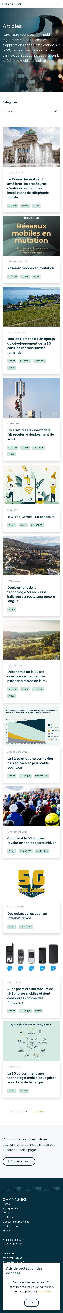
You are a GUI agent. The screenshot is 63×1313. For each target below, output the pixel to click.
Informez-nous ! (19, 1161)
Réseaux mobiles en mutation (30, 268)
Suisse (36, 205)
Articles (7, 1212)
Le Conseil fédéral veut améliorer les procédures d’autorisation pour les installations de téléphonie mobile (28, 188)
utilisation (44, 1291)
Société (25, 205)
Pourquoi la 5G (11, 1208)
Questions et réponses (16, 1221)
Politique (13, 205)
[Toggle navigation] (58, 4)
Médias (7, 1230)
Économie (25, 361)
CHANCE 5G (36, 525)
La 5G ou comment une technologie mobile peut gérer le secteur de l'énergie (31, 1078)
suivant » (39, 1111)
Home (6, 1203)
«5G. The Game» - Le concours (30, 517)
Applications (42, 851)
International (41, 776)
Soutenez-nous (11, 1226)
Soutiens (8, 1217)
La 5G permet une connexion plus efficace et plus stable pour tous (30, 763)
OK (31, 1302)
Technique (40, 361)
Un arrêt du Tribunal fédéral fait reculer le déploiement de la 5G (30, 434)
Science (23, 1090)
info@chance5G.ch (13, 1239)
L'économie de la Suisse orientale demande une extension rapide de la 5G (27, 676)
